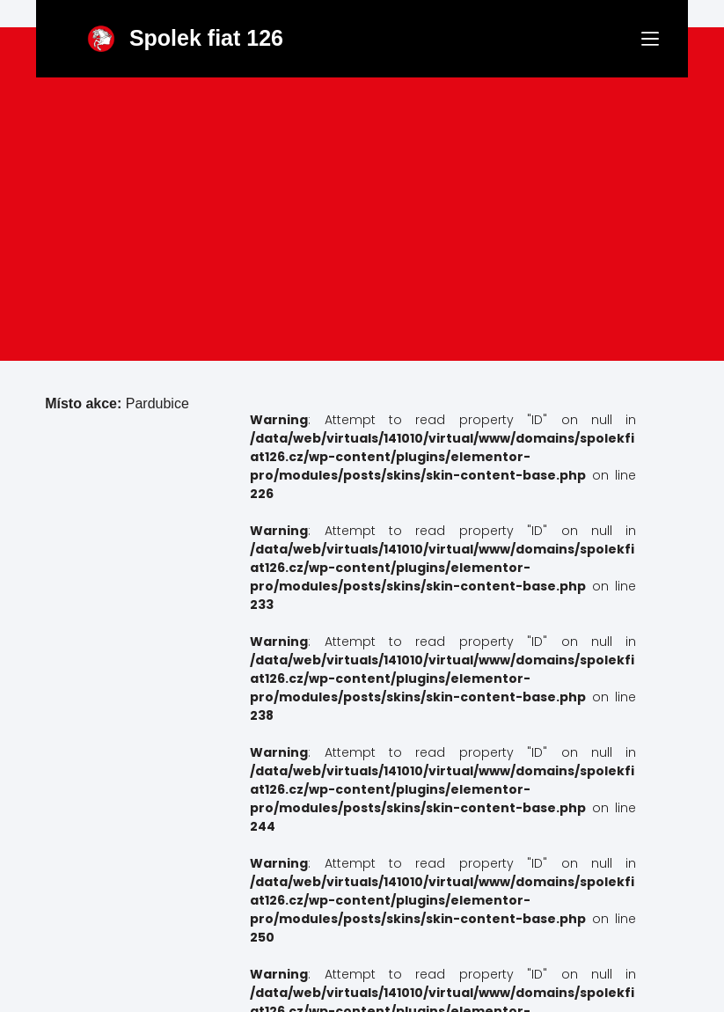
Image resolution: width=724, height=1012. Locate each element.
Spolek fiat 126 (206, 38)
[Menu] (650, 39)
